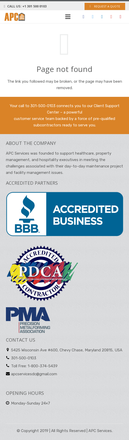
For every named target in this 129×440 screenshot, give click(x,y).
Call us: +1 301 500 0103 (27, 6)
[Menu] (67, 16)
